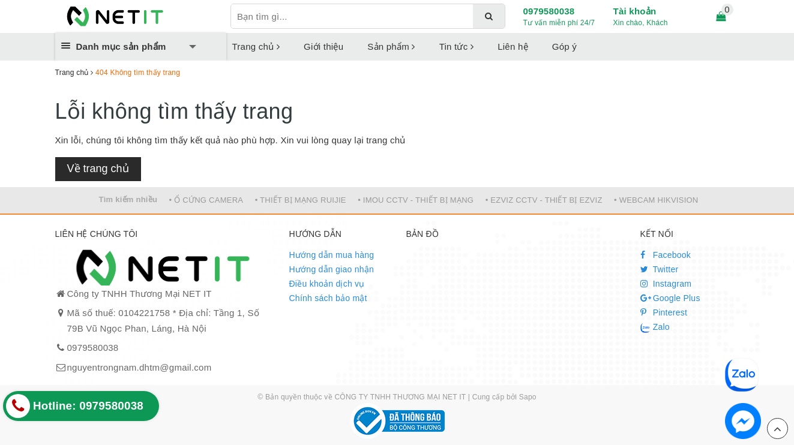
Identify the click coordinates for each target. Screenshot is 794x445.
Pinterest (664, 312)
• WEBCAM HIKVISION (656, 200)
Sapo (528, 397)
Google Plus (670, 298)
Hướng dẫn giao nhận (331, 269)
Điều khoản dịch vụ (327, 283)
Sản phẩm (391, 46)
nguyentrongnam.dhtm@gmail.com (139, 367)
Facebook (665, 255)
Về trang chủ (98, 169)
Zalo (655, 327)
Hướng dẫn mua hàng (331, 255)
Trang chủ (256, 46)
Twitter (659, 269)
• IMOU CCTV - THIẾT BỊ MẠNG (416, 200)
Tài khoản (635, 11)
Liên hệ (513, 46)
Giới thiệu (323, 46)
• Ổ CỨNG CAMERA (206, 200)
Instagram (666, 283)
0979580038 (549, 11)
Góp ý (564, 46)
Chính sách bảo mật (328, 298)
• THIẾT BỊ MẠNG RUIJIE (300, 200)
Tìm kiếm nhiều (127, 199)
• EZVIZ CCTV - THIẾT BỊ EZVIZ (544, 200)
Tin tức (456, 46)
